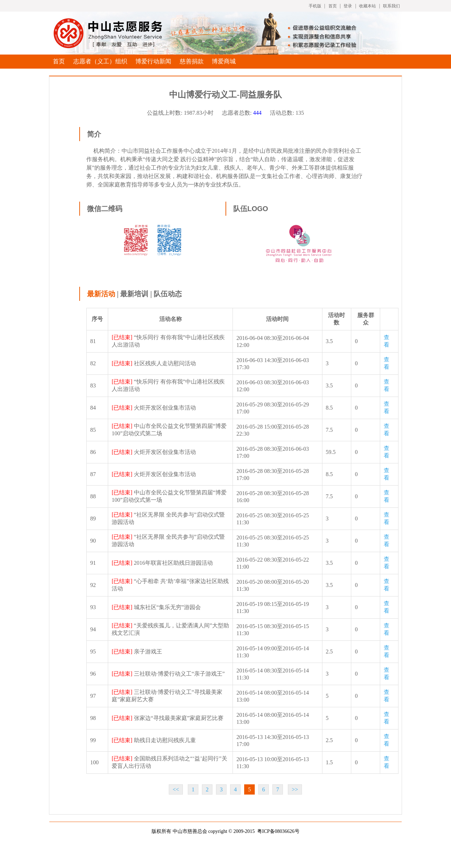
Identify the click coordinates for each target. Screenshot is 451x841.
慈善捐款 (192, 61)
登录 (348, 6)
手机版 (315, 6)
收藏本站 (367, 6)
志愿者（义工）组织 (100, 61)
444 (257, 113)
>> (295, 789)
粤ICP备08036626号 (278, 831)
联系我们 (391, 6)
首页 (332, 6)
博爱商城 (224, 61)
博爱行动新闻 (153, 61)
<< (176, 789)
